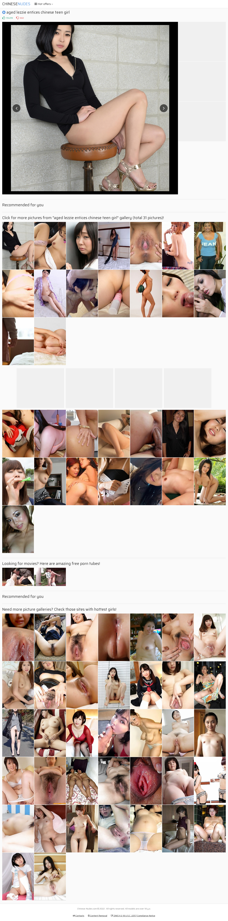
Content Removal (97, 915)
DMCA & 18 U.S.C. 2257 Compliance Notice (133, 915)
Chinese (16, 4)
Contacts (78, 915)
